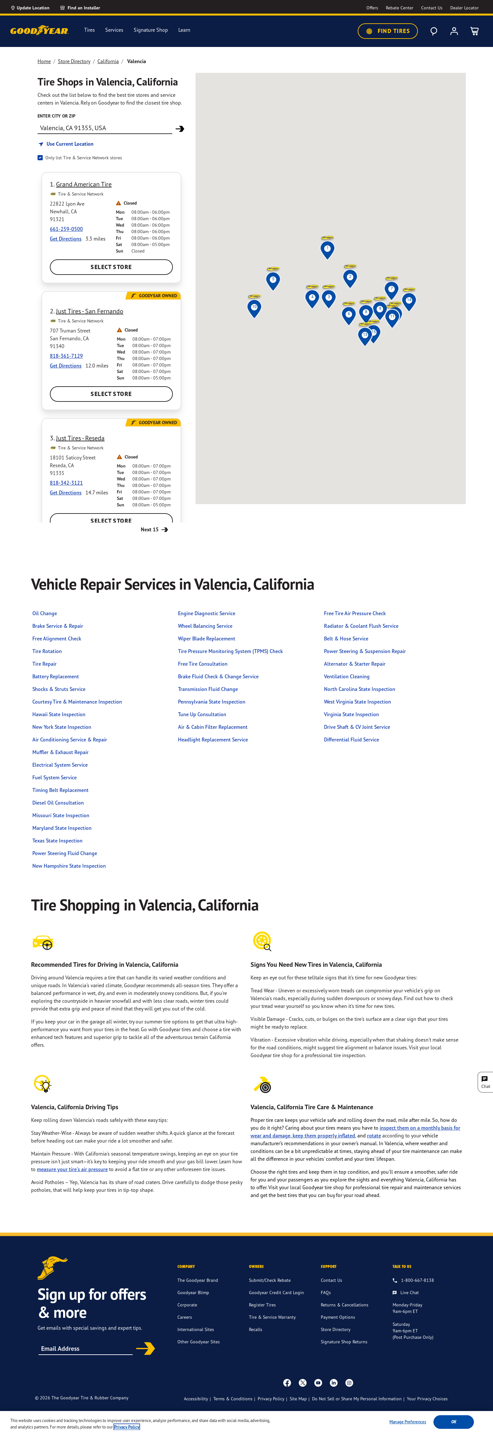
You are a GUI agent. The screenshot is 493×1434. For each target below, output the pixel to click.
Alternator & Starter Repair (355, 664)
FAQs (326, 1292)
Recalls (255, 1329)
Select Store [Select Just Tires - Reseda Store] (111, 521)
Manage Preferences (407, 1421)
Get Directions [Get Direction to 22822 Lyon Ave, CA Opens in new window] (66, 238)
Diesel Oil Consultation (58, 802)
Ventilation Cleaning (347, 676)
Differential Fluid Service (351, 739)
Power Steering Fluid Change (64, 853)
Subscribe (143, 1349)
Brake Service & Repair (57, 626)
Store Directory (74, 61)
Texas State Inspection (57, 840)
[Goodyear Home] (39, 30)
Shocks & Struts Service (58, 689)
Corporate (187, 1304)
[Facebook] (287, 1382)
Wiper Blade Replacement (206, 638)
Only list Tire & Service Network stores (83, 157)
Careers (184, 1317)
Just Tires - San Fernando (89, 311)
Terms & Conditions (232, 1398)
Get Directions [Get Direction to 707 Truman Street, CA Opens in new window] (66, 365)
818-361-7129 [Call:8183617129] (66, 356)
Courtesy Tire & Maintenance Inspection (77, 701)
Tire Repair (44, 664)
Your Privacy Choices (427, 1398)
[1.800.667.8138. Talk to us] (413, 1280)
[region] (246, 1422)
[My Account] (454, 31)
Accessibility (196, 1398)
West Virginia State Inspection (357, 701)
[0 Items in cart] (475, 31)
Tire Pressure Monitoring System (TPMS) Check (230, 651)
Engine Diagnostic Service (206, 613)
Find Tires (387, 31)
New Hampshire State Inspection (69, 866)
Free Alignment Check (56, 638)
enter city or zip (56, 116)
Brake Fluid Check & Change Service (218, 676)
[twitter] (303, 1382)
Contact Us (331, 1280)
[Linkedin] (334, 1382)
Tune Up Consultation (202, 714)
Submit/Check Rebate (270, 1280)
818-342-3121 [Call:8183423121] (66, 483)
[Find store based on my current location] (66, 144)
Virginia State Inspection (351, 714)
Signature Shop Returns (344, 1341)
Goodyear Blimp (193, 1292)
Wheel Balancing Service (205, 626)
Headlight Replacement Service (213, 739)
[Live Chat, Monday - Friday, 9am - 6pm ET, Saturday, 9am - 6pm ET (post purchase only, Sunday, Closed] (406, 1292)
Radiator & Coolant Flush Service (361, 626)
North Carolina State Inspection (359, 689)
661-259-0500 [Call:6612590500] (66, 229)
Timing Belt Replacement (60, 790)
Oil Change (44, 613)
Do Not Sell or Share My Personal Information (357, 1398)
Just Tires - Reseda (80, 438)
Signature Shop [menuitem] (151, 30)
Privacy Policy (271, 1398)
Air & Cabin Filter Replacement (213, 727)
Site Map (298, 1398)
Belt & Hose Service (346, 638)
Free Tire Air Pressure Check (355, 613)
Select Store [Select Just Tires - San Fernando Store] (111, 394)
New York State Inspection (61, 727)
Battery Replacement (55, 676)
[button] (327, 248)
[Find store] (105, 127)
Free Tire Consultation (203, 664)
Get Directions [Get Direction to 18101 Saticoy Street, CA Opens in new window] (66, 492)
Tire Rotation (47, 651)
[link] (87, 8)
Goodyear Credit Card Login (276, 1292)
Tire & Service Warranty (272, 1317)
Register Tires (262, 1304)
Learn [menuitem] (184, 30)
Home (44, 61)
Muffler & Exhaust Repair (60, 752)
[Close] (483, 1422)
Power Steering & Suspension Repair (365, 651)
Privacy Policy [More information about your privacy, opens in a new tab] (126, 1427)
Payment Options (338, 1317)
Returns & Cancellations (344, 1304)
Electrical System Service (60, 765)
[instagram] (349, 1382)
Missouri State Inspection (60, 815)
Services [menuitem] (114, 30)
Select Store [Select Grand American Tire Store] (111, 267)
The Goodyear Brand (197, 1280)
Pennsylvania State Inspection (211, 701)
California (108, 61)
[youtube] (318, 1382)
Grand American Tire (84, 184)
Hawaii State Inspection (58, 714)
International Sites (195, 1329)
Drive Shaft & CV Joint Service (357, 727)
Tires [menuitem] (89, 30)
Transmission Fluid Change (208, 689)
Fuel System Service (54, 777)
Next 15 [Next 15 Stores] (155, 529)
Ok (453, 1422)
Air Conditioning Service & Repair (69, 739)
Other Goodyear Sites (198, 1341)
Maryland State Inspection (62, 828)
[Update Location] (30, 8)
